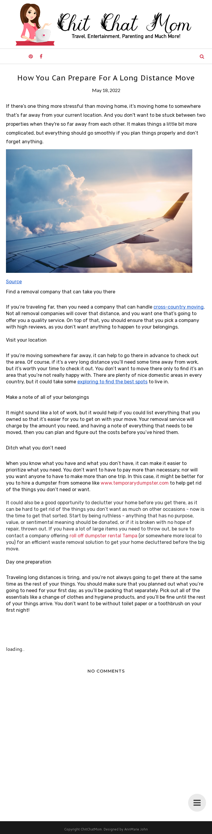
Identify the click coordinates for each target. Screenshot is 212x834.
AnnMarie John (136, 829)
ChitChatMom (91, 829)
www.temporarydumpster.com (135, 483)
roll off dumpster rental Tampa (103, 536)
